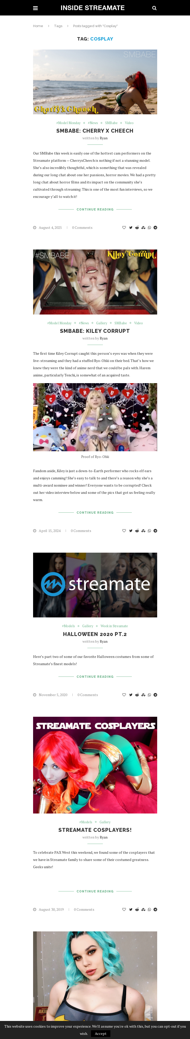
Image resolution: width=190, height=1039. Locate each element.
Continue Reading (95, 209)
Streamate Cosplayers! (95, 830)
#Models (68, 626)
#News (93, 123)
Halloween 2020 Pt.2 (95, 634)
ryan (104, 137)
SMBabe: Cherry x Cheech (95, 131)
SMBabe (111, 123)
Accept (101, 1033)
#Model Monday (68, 123)
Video (129, 123)
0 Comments (82, 227)
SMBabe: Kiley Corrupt (95, 331)
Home (38, 26)
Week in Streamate (114, 626)
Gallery (101, 323)
